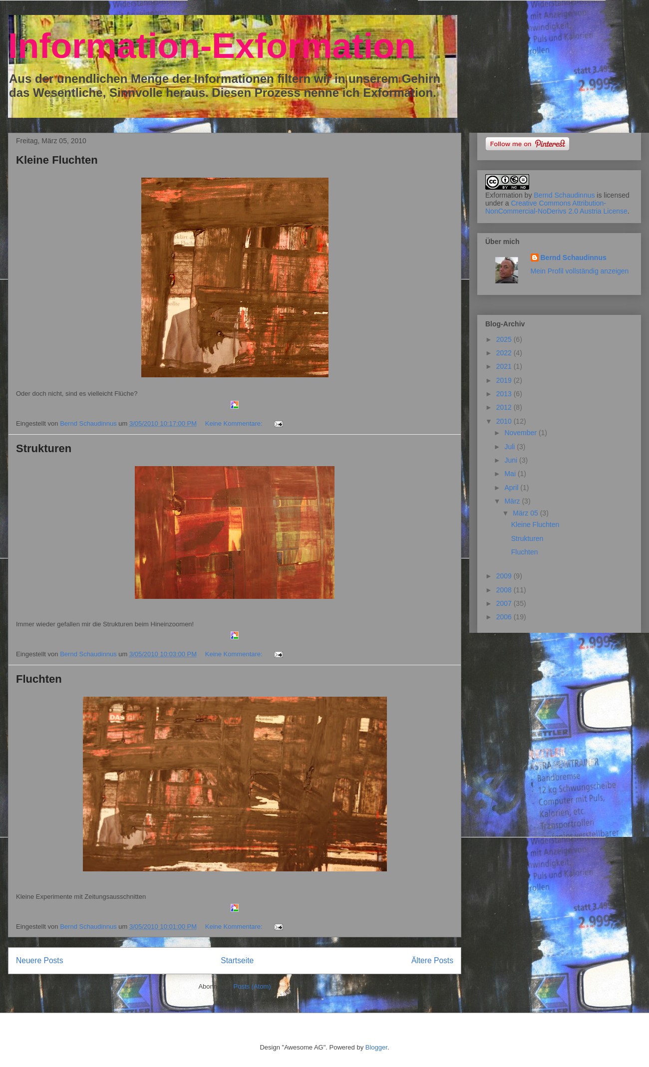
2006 (505, 617)
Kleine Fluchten (57, 160)
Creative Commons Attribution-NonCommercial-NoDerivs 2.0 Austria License (556, 207)
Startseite (237, 960)
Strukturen (43, 448)
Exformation (504, 195)
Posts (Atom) (252, 986)
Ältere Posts (432, 960)
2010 (505, 421)
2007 (505, 603)
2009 (505, 576)
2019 (505, 380)
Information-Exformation (212, 45)
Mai (510, 474)
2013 (505, 394)
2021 (505, 366)
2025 (505, 339)
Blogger (376, 1047)
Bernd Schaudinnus (564, 195)
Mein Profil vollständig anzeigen (580, 271)
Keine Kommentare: (235, 423)
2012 (505, 407)
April (512, 488)
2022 (505, 353)
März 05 (526, 513)
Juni (511, 460)
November (521, 433)
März (513, 501)
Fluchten (39, 679)
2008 (505, 590)
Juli (510, 447)
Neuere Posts (39, 960)
